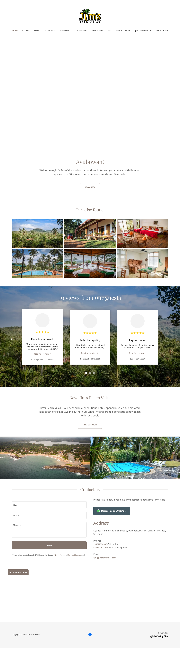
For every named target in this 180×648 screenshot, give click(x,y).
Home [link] (15, 30)
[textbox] (49, 504)
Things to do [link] (97, 30)
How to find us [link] (123, 30)
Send (49, 545)
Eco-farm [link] (64, 30)
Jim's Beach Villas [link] (143, 30)
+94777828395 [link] (100, 544)
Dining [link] (36, 30)
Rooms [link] (25, 30)
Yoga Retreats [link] (80, 30)
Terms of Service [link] (74, 555)
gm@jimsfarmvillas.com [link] (104, 557)
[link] (90, 16)
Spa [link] (110, 30)
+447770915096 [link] (100, 547)
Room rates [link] (50, 30)
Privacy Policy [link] (59, 555)
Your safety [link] (162, 30)
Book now (90, 187)
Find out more (90, 424)
